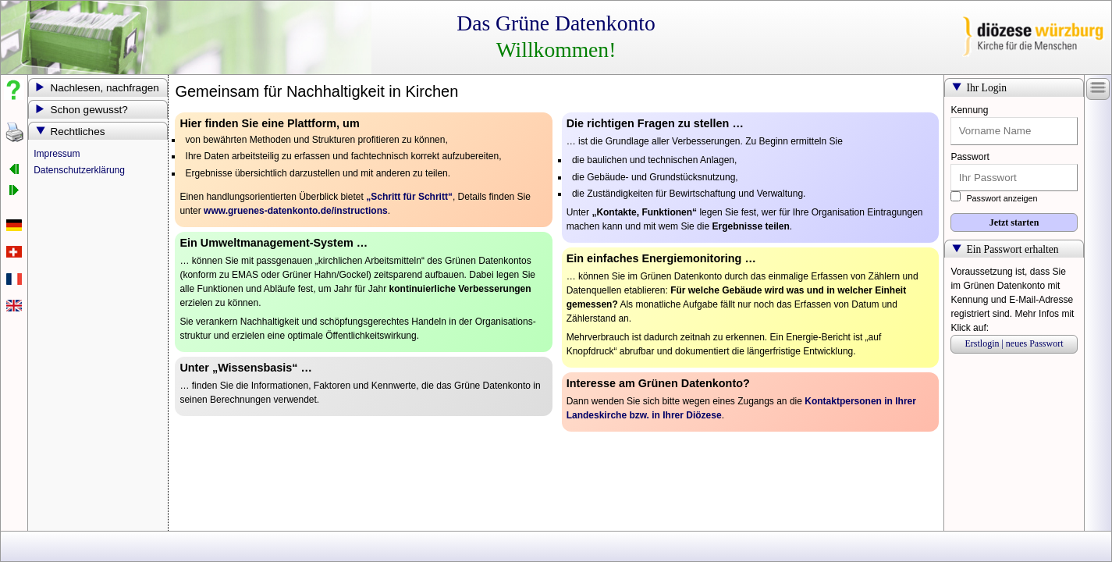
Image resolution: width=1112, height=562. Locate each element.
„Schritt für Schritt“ (409, 196)
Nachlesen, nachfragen (104, 88)
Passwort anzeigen (993, 198)
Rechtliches (77, 131)
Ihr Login (986, 88)
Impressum (57, 153)
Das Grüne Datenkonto (556, 23)
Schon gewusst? (88, 110)
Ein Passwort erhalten (1012, 249)
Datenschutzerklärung (79, 170)
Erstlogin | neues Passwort (1014, 343)
